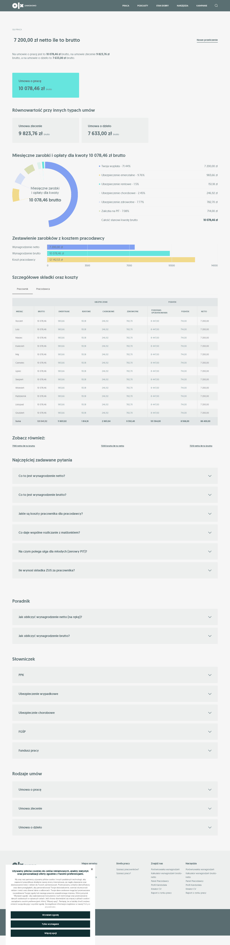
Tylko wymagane (50, 924)
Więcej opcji (50, 933)
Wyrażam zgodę (50, 915)
